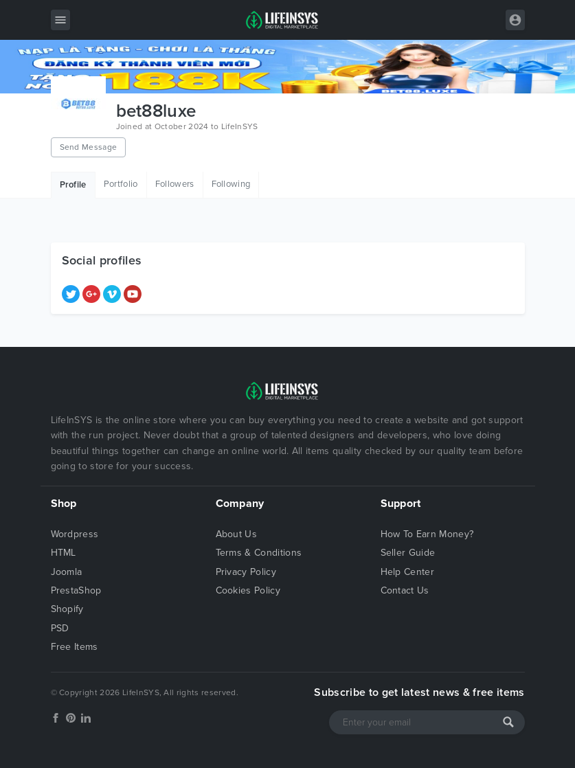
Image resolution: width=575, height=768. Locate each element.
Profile (73, 184)
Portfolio (121, 184)
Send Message (88, 147)
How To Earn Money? (427, 534)
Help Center (408, 572)
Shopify (67, 609)
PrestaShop (76, 590)
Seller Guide (408, 552)
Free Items (74, 647)
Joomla (66, 572)
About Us (237, 534)
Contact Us (405, 590)
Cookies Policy (248, 590)
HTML (63, 552)
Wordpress (75, 534)
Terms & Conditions (259, 552)
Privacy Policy (246, 572)
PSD (60, 628)
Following (231, 184)
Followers (174, 184)
